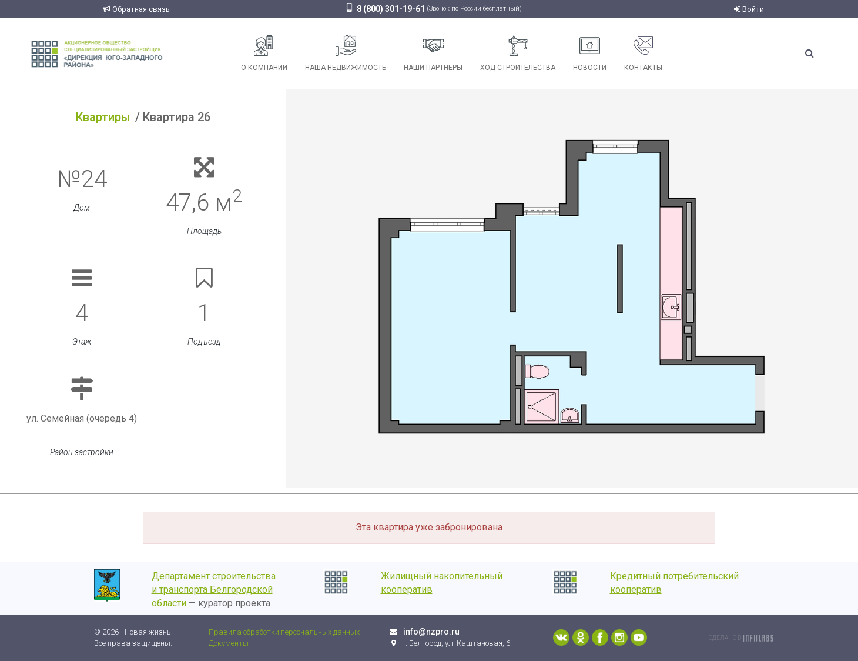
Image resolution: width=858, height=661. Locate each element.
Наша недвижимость (345, 53)
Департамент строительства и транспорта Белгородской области (214, 589)
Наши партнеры (433, 53)
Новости (589, 53)
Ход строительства (517, 53)
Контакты (643, 53)
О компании (264, 53)
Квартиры (103, 117)
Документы (229, 643)
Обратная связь (136, 9)
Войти (749, 9)
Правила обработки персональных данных (284, 631)
